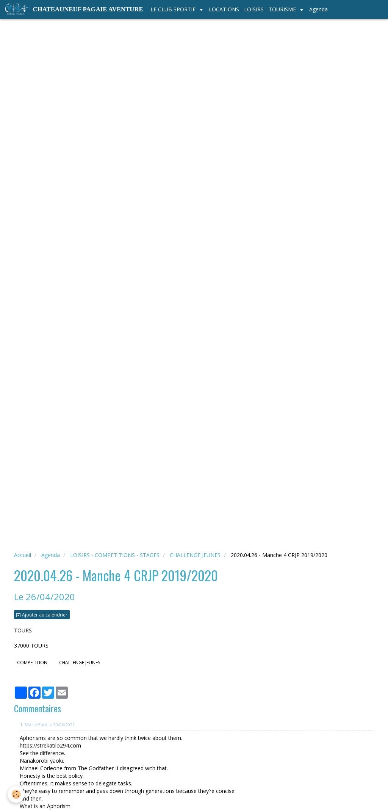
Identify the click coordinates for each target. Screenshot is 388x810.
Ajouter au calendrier (41, 615)
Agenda (318, 9)
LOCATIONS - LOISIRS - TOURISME (253, 9)
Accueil (22, 555)
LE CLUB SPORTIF (173, 9)
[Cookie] (16, 794)
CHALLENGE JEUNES (195, 555)
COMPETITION (32, 662)
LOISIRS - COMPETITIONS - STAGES (115, 555)
